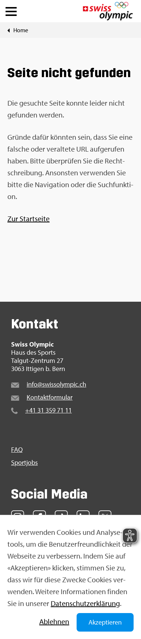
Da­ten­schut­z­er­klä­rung (85, 603)
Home (20, 30)
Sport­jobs (24, 462)
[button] (11, 9)
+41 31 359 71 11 (48, 410)
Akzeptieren (105, 622)
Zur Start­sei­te (28, 218)
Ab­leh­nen (54, 621)
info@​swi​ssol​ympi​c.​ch (56, 384)
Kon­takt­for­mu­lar (50, 397)
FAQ (17, 450)
